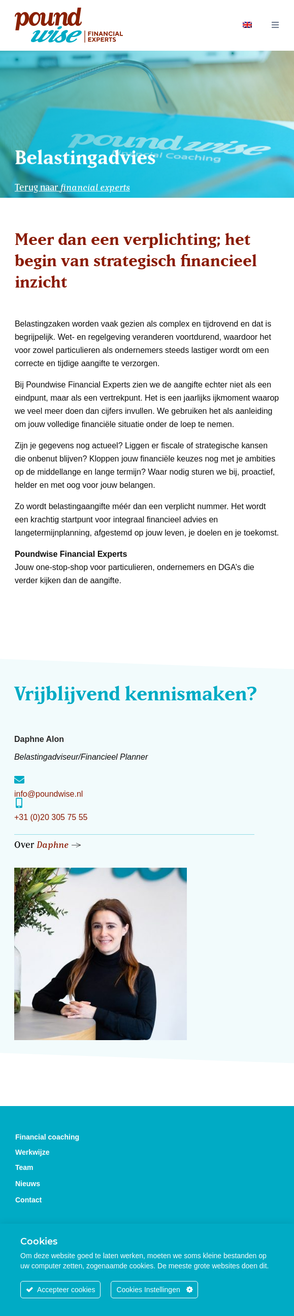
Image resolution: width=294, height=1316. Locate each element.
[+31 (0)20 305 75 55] (19, 803)
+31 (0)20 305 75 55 (51, 817)
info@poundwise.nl (48, 794)
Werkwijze (32, 1152)
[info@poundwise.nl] (19, 780)
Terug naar (72, 185)
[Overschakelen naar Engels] (247, 24)
